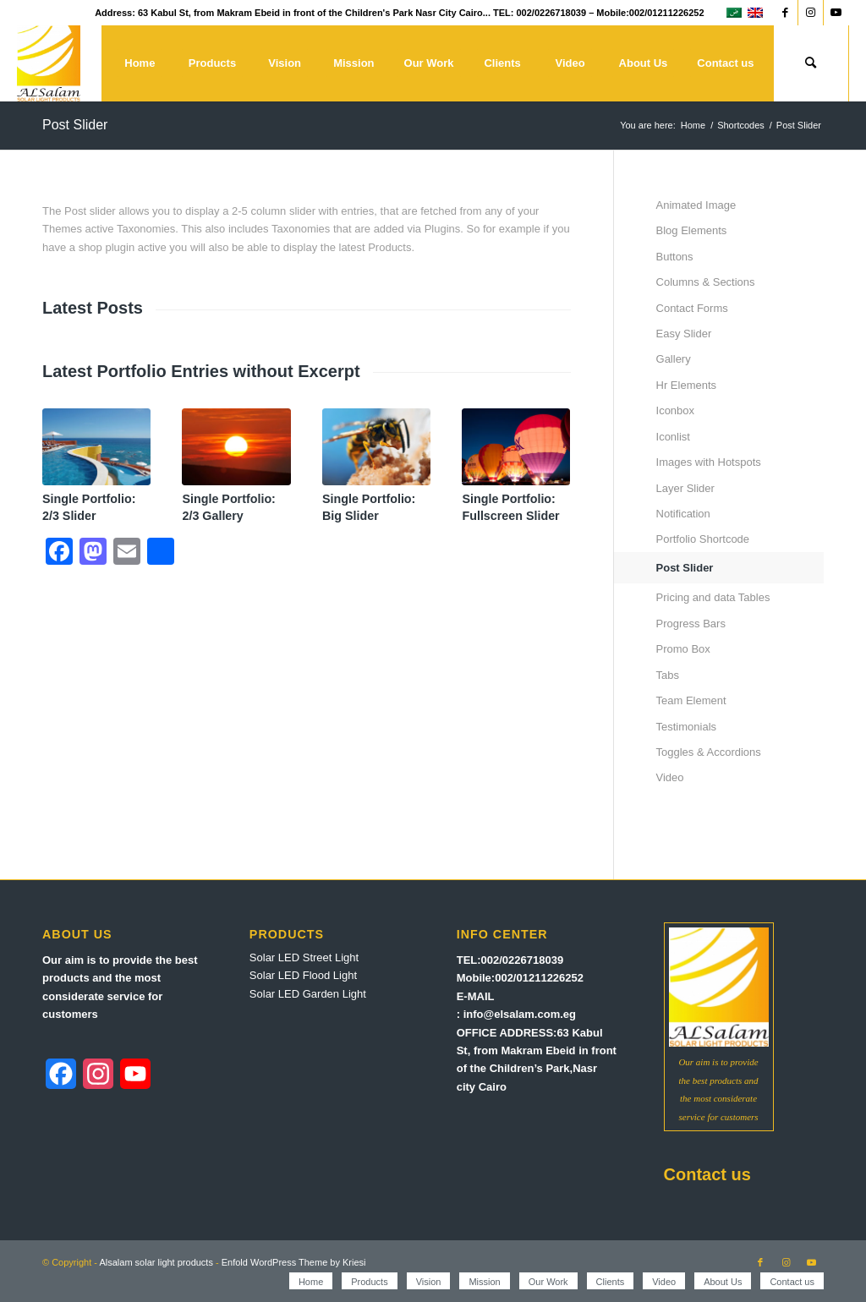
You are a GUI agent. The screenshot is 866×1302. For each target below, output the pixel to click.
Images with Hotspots (708, 462)
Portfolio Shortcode (703, 539)
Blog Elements (691, 230)
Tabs (667, 675)
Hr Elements (686, 385)
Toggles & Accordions (708, 752)
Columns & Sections (705, 282)
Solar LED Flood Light (303, 975)
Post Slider (74, 125)
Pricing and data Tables (713, 597)
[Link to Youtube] (836, 12)
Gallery (673, 359)
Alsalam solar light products (156, 1262)
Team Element (691, 700)
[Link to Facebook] (785, 12)
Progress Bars (691, 623)
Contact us (707, 1174)
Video (670, 777)
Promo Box (683, 649)
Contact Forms (692, 308)
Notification (683, 513)
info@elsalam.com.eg (519, 1014)
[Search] (811, 63)
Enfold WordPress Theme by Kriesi (294, 1262)
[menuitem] (139, 63)
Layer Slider (685, 488)
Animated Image (696, 205)
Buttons (674, 256)
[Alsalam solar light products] (48, 63)
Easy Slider (684, 333)
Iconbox (675, 410)
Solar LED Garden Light (307, 993)
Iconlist (673, 436)
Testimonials (686, 726)
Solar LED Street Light (304, 957)
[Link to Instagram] (810, 12)
